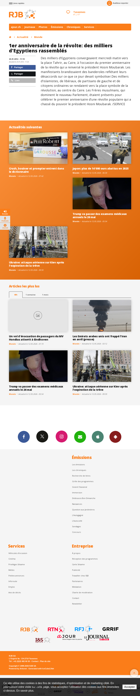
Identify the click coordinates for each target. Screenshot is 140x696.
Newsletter (77, 604)
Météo (11, 570)
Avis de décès (14, 592)
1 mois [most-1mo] (45, 294)
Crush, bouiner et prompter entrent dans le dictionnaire (36, 170)
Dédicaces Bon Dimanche (83, 498)
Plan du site (45, 661)
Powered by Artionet (18, 669)
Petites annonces (16, 575)
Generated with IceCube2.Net (41, 669)
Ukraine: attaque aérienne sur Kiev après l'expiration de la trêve (36, 264)
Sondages (76, 526)
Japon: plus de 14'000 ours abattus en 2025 (101, 168)
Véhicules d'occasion (17, 553)
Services (89, 27)
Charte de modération (82, 592)
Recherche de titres (81, 476)
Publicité (76, 570)
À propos (76, 553)
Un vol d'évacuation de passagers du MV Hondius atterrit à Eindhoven (36, 337)
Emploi (11, 587)
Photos (43, 27)
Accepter (129, 686)
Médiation (76, 587)
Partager (17, 67)
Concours (76, 532)
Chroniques (73, 27)
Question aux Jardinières (83, 509)
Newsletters (80, 436)
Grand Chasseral (79, 487)
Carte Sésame (78, 564)
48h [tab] (15, 294)
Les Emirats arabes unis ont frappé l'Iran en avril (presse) (100, 337)
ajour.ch (16, 27)
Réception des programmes (85, 559)
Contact (75, 598)
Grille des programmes (82, 481)
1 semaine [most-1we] (30, 294)
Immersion (77, 492)
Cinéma (11, 559)
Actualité (22, 37)
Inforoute (12, 581)
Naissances (77, 504)
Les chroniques (79, 470)
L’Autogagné (77, 515)
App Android (115, 436)
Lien (15, 80)
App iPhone (98, 436)
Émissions (57, 27)
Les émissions (78, 464)
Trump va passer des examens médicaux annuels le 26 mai (100, 215)
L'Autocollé (77, 521)
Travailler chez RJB (80, 575)
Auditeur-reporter (117, 3)
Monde (38, 37)
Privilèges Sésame (16, 564)
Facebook (24, 436)
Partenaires (77, 581)
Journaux (29, 27)
